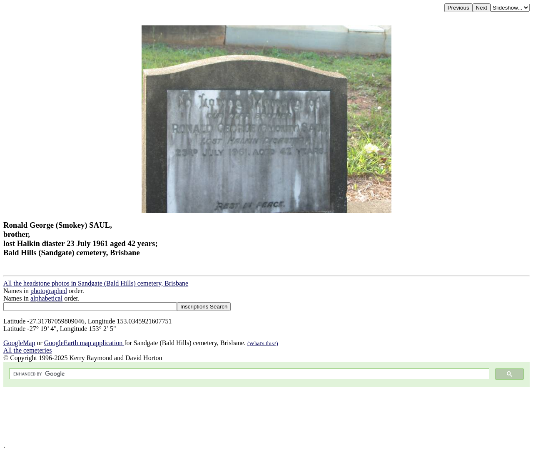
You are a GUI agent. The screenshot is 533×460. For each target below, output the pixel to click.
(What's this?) (262, 343)
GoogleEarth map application (84, 342)
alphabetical (46, 298)
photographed (48, 290)
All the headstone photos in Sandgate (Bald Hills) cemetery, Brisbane (95, 283)
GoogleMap (19, 342)
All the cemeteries (27, 350)
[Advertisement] (253, 416)
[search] (248, 374)
